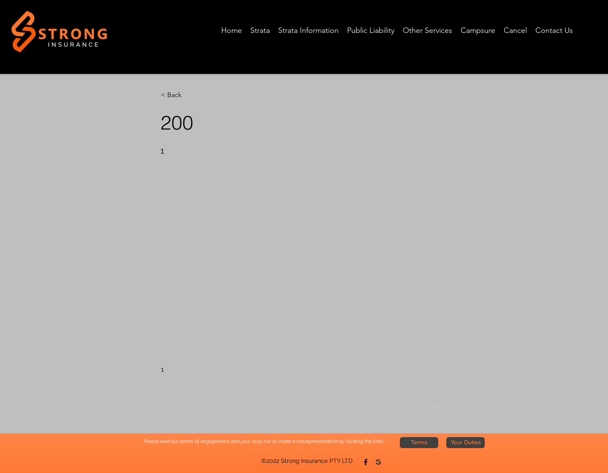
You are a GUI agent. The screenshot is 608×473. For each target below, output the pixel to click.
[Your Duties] (465, 442)
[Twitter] (378, 462)
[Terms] (419, 442)
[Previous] (189, 407)
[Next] (427, 407)
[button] (189, 94)
